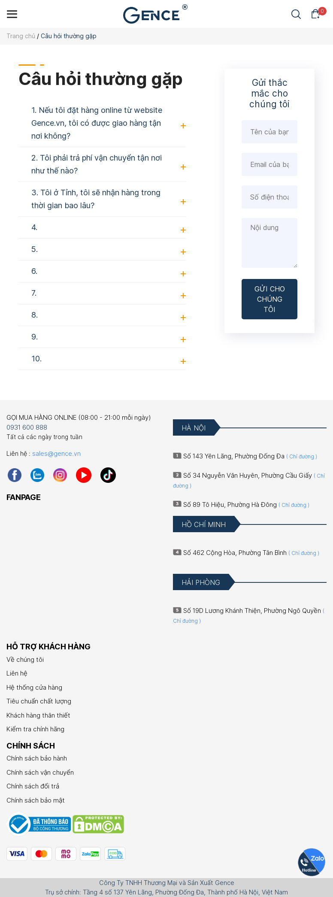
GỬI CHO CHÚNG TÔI (269, 299)
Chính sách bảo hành (36, 758)
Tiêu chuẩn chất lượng (38, 701)
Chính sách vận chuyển (40, 772)
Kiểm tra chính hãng (35, 729)
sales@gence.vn (56, 453)
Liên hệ (16, 673)
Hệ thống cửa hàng (34, 687)
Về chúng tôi (25, 659)
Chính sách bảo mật (35, 800)
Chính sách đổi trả (32, 786)
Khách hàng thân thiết (38, 715)
